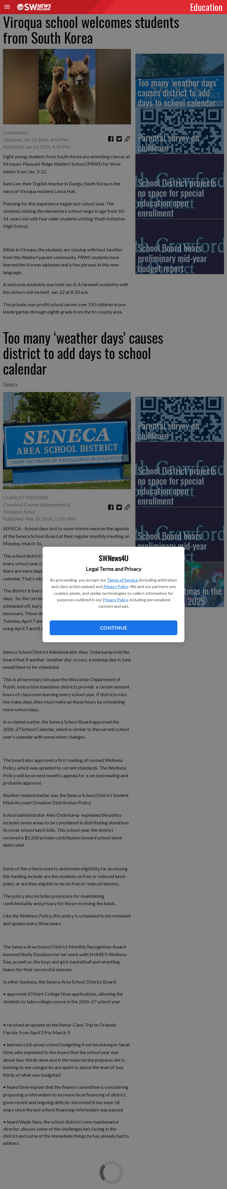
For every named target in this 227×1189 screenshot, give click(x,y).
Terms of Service (122, 579)
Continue (113, 627)
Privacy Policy (115, 586)
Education (206, 7)
